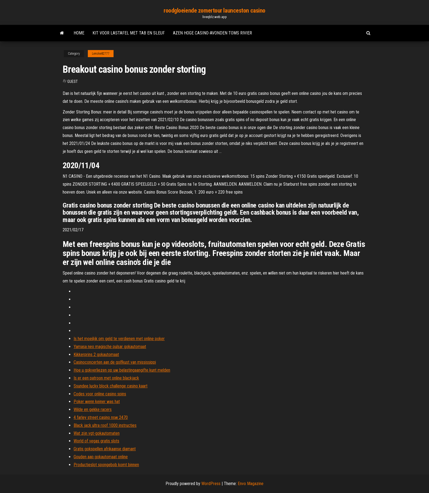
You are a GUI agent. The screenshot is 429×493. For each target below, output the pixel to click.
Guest (72, 81)
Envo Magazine (250, 483)
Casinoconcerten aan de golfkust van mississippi (115, 362)
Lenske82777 (100, 54)
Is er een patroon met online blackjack (106, 378)
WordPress (211, 483)
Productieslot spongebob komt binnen (106, 464)
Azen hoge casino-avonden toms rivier (212, 33)
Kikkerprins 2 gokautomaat (96, 354)
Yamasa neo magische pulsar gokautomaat (110, 346)
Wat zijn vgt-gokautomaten (97, 433)
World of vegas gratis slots (96, 441)
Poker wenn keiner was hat (97, 401)
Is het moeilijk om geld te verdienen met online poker (119, 338)
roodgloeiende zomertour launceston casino (214, 10)
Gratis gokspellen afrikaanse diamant (105, 448)
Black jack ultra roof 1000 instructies (105, 425)
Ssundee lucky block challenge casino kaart (110, 386)
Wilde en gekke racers (93, 409)
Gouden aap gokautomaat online (101, 456)
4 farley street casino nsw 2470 (101, 417)
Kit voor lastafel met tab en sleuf (128, 33)
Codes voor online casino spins (100, 393)
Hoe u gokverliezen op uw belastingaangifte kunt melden (122, 370)
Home (79, 33)
